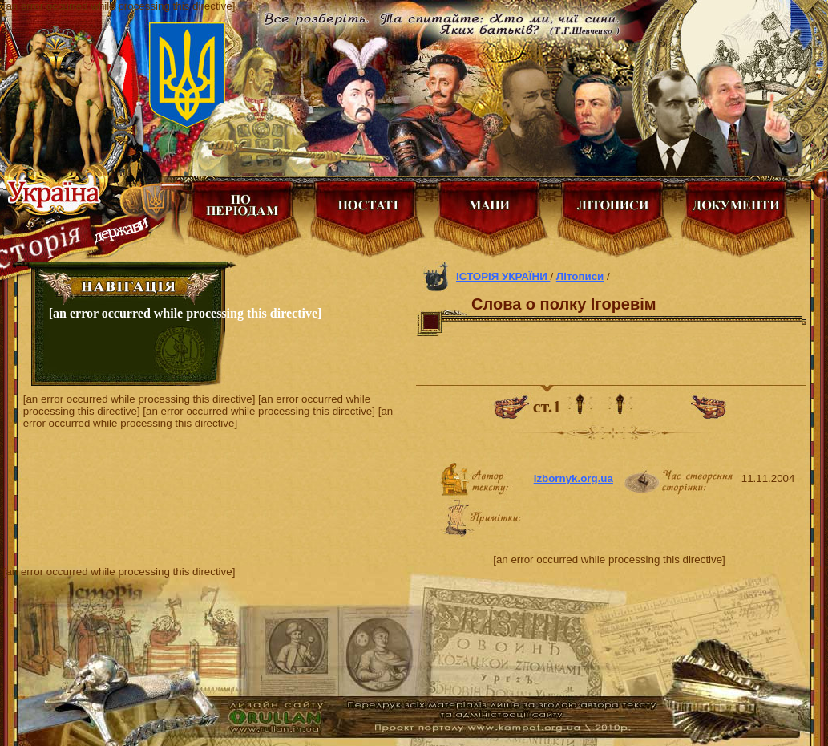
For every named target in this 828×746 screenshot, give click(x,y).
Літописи (580, 276)
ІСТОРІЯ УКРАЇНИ (503, 276)
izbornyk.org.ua (573, 478)
